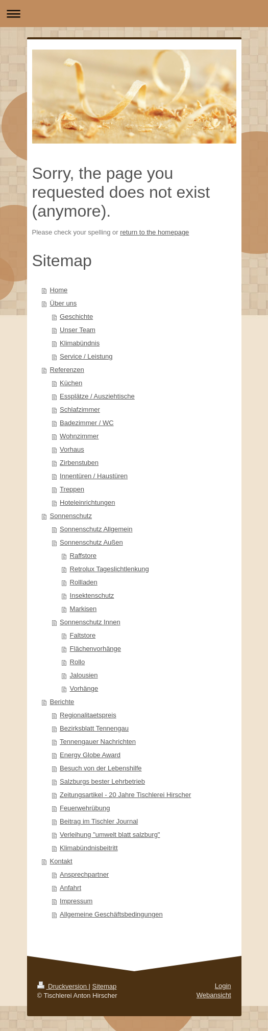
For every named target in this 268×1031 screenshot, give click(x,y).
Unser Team (77, 330)
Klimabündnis (80, 343)
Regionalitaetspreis (88, 715)
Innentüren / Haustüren (94, 476)
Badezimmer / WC (86, 423)
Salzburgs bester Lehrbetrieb (102, 781)
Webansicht (214, 995)
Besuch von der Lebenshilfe (100, 768)
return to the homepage (154, 232)
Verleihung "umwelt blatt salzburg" (110, 834)
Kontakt (61, 861)
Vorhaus (72, 449)
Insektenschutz (92, 595)
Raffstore (83, 555)
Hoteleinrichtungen (87, 502)
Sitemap (104, 986)
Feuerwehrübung (85, 808)
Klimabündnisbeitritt (88, 848)
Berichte (62, 702)
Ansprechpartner (84, 874)
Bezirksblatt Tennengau (94, 728)
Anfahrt (70, 888)
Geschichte (76, 316)
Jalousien (84, 675)
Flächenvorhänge (95, 648)
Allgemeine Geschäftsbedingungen (111, 914)
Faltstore (83, 635)
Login (223, 986)
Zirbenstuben (79, 462)
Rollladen (84, 582)
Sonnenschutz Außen (91, 542)
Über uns (63, 303)
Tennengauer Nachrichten (98, 741)
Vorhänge (84, 688)
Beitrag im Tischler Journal (99, 821)
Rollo (77, 662)
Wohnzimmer (79, 436)
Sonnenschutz (71, 516)
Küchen (71, 383)
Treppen (72, 489)
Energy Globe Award (90, 755)
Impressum (76, 901)
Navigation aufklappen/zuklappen (134, 14)
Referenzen (67, 369)
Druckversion (63, 986)
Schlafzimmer (80, 409)
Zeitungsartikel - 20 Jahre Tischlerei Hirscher (125, 795)
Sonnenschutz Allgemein (96, 529)
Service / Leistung (86, 356)
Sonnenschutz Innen (90, 622)
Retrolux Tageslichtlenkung (109, 569)
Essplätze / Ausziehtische (97, 396)
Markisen (83, 609)
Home (59, 290)
